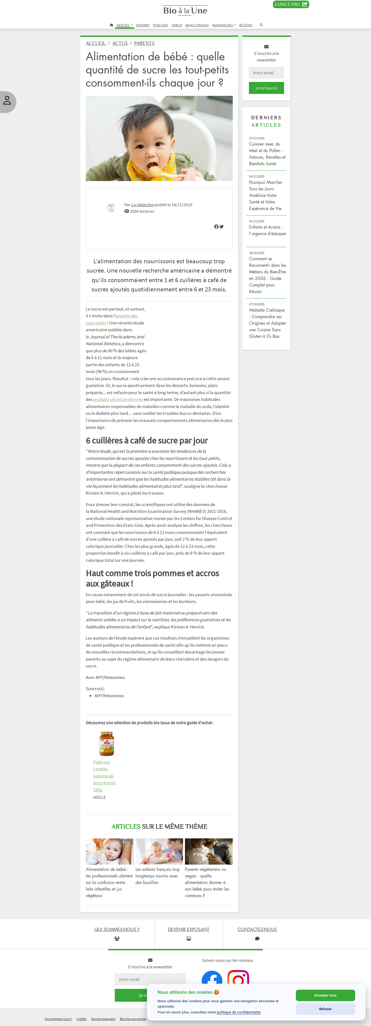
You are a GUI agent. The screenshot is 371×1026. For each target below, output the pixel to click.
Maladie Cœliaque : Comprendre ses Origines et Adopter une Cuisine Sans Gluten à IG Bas (267, 323)
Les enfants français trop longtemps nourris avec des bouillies (158, 875)
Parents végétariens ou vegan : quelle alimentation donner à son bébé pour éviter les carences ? (207, 882)
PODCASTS (160, 25)
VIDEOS (177, 25)
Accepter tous (325, 995)
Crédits (82, 1019)
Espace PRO (291, 4)
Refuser (325, 1009)
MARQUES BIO (222, 25)
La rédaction (142, 204)
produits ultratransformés (118, 399)
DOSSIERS (142, 25)
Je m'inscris (266, 88)
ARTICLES (123, 25)
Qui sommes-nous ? (58, 1019)
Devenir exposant (103, 1019)
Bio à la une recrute (133, 1019)
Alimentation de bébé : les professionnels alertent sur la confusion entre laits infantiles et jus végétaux (109, 882)
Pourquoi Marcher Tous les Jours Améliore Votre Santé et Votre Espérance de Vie (265, 195)
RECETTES (245, 25)
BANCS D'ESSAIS (197, 25)
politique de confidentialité (239, 1012)
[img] (216, 226)
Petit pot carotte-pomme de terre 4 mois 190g (104, 776)
